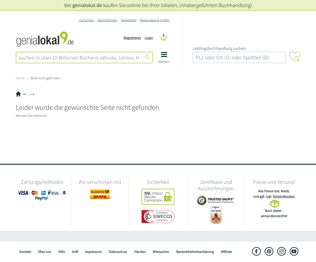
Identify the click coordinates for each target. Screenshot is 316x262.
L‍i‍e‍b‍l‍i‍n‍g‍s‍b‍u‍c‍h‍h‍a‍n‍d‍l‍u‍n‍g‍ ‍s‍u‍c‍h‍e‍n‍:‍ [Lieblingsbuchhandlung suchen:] (219, 48)
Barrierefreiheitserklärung (195, 251)
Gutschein (86, 20)
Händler (140, 251)
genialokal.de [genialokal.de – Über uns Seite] (87, 5)
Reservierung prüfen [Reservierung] (155, 20)
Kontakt (25, 251)
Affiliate (226, 251)
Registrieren (132, 38)
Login (149, 38)
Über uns (44, 251)
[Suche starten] (147, 57)
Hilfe (61, 251)
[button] (164, 59)
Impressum (93, 251)
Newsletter (128, 20)
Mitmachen (161, 251)
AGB (75, 251)
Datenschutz (118, 251)
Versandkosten (284, 196)
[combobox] (79, 57)
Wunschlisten (107, 20)
